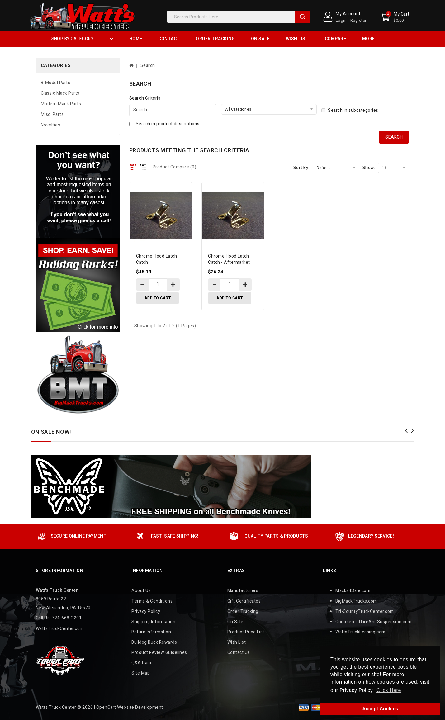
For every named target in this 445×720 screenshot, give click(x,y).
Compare (335, 39)
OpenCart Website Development (129, 707)
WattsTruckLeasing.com (360, 632)
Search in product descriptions (164, 124)
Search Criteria (145, 98)
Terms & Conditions (152, 601)
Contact (169, 39)
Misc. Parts (52, 114)
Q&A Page (142, 663)
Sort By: (301, 167)
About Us (141, 590)
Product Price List (245, 632)
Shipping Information (153, 621)
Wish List (297, 39)
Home (135, 39)
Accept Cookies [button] (380, 708)
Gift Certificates (244, 601)
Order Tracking (215, 39)
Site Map (140, 673)
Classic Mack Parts (60, 93)
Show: (368, 167)
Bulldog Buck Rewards (154, 642)
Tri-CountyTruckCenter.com (364, 611)
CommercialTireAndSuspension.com (373, 621)
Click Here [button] (388, 690)
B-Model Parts (55, 82)
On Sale (260, 39)
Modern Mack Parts (61, 104)
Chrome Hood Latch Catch (156, 259)
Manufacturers (242, 590)
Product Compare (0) (174, 167)
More (368, 39)
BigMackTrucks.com (356, 601)
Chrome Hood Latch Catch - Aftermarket (229, 259)
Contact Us (238, 652)
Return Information (151, 632)
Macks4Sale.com (352, 590)
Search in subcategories (349, 110)
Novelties (50, 125)
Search (302, 17)
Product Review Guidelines (159, 652)
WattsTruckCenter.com (60, 628)
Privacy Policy (145, 611)
